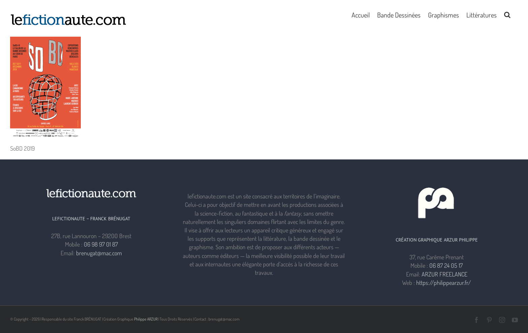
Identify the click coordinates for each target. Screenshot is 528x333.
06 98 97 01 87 (101, 244)
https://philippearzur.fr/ (443, 282)
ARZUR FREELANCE (444, 274)
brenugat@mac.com (99, 253)
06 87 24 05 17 (446, 265)
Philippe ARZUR (146, 319)
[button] (507, 14)
